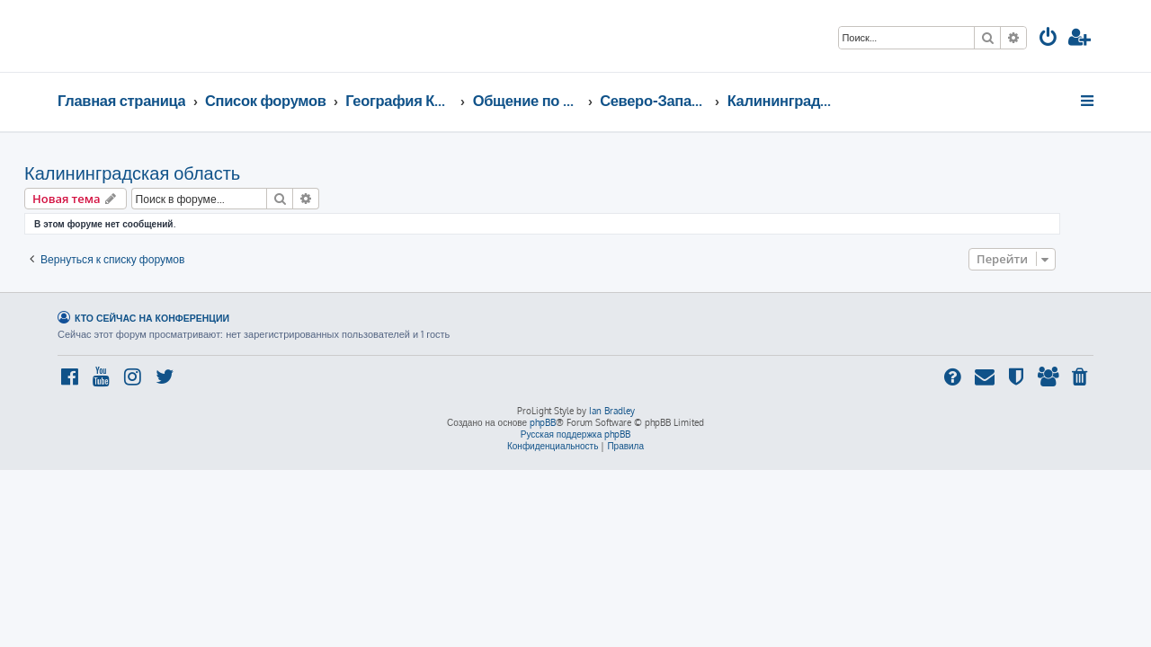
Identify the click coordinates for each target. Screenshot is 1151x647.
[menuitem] (1048, 39)
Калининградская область (165, 172)
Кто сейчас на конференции (152, 318)
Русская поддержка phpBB (576, 434)
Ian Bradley (612, 410)
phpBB (543, 422)
